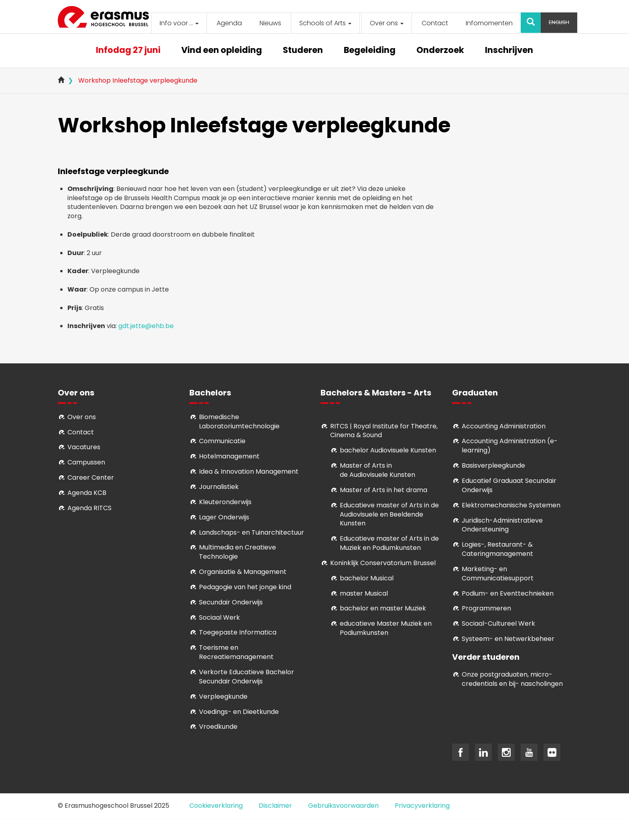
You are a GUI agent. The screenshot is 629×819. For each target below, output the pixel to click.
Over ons (387, 23)
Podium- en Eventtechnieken (508, 593)
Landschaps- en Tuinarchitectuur (251, 532)
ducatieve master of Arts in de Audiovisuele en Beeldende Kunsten (389, 514)
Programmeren (486, 608)
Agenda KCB (86, 492)
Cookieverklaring (216, 805)
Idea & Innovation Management (248, 471)
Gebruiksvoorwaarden (343, 805)
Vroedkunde (218, 726)
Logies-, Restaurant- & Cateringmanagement (497, 549)
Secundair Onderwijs (231, 602)
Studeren (303, 51)
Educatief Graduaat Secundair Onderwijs (509, 485)
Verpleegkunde (223, 696)
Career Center (90, 477)
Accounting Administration (504, 426)
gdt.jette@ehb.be (146, 325)
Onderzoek (440, 51)
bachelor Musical (367, 578)
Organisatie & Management (242, 571)
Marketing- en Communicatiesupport (498, 573)
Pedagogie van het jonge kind (245, 587)
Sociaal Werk (219, 617)
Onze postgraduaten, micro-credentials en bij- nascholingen (512, 679)
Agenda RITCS (89, 508)
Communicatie (222, 441)
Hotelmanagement (229, 456)
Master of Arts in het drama (383, 490)
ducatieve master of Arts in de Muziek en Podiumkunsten (389, 543)
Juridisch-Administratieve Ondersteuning (502, 525)
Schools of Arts (325, 23)
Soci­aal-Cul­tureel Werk (498, 623)
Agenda (229, 23)
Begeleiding (370, 51)
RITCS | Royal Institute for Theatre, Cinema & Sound (384, 431)
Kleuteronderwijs (225, 502)
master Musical (364, 593)
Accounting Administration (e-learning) (510, 445)
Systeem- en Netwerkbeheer (508, 638)
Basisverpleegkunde (493, 465)
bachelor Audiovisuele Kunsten (388, 450)
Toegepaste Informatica (237, 632)
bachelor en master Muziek (383, 608)
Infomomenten (489, 23)
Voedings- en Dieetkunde (239, 711)
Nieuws (270, 23)
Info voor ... (179, 23)
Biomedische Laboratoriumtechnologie (239, 421)
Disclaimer (275, 805)
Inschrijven (509, 51)
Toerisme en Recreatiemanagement (236, 652)
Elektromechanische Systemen (511, 505)
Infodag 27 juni (128, 51)
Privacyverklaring (422, 805)
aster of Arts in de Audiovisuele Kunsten (377, 470)
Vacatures (83, 447)
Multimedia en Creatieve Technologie (237, 552)
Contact (435, 23)
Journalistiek (219, 486)
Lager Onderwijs (224, 517)
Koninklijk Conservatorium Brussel (383, 563)
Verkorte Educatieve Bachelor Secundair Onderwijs (246, 676)
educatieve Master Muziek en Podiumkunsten (386, 628)
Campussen (86, 462)
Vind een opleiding (221, 51)
